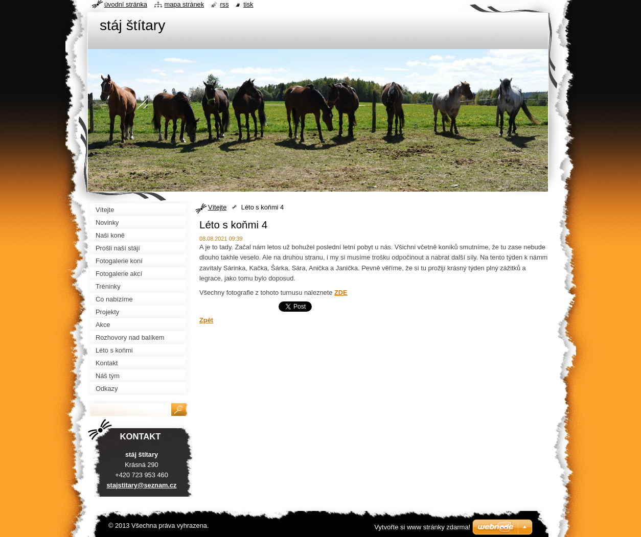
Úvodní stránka (125, 4)
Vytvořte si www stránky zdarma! (422, 527)
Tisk (248, 4)
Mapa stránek (184, 4)
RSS (224, 4)
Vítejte (217, 207)
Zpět (206, 320)
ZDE (341, 292)
